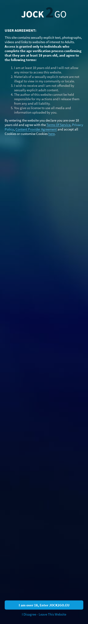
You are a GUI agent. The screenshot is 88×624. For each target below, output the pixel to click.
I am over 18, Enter (44, 605)
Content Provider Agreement (36, 129)
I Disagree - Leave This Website (44, 614)
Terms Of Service (58, 124)
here (51, 133)
